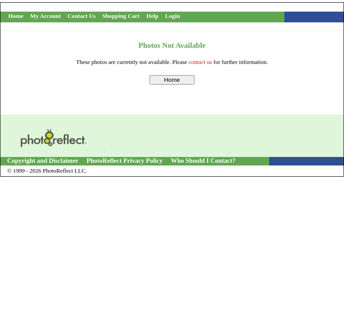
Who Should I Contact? (203, 160)
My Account (45, 16)
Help (152, 16)
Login (172, 16)
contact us (200, 62)
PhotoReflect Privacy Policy (124, 160)
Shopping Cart (120, 16)
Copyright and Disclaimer (43, 160)
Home (16, 16)
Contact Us (82, 16)
